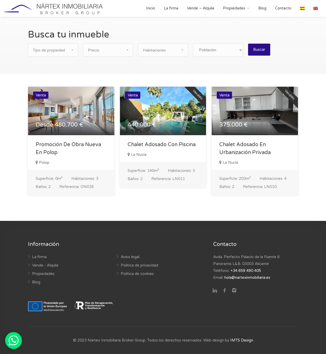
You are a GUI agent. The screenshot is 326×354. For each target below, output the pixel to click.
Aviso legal (130, 257)
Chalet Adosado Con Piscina (162, 145)
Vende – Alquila (200, 8)
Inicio (150, 8)
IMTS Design (241, 340)
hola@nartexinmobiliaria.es (247, 277)
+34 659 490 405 (245, 270)
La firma (171, 8)
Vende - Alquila (45, 265)
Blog (262, 8)
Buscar (259, 49)
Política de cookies (137, 273)
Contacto (283, 8)
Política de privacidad (139, 265)
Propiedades (234, 8)
